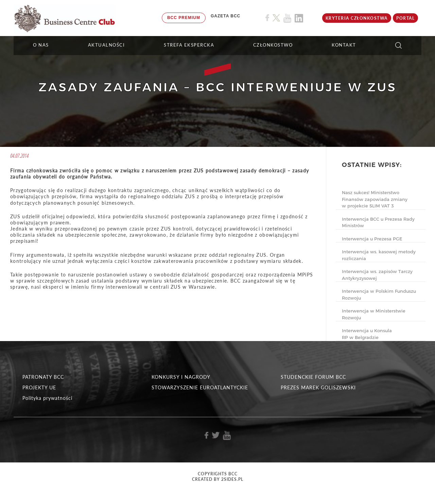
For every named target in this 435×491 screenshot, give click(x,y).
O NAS (41, 45)
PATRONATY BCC (43, 377)
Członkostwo (273, 45)
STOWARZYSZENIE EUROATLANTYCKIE (200, 387)
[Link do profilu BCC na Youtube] (287, 18)
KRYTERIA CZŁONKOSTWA (357, 18)
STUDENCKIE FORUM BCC (313, 377)
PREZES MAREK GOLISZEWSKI (318, 387)
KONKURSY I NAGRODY (181, 377)
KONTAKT (344, 45)
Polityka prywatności (47, 398)
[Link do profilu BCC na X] (276, 18)
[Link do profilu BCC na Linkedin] (299, 18)
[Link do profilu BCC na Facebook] (267, 17)
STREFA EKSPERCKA (189, 45)
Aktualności (106, 45)
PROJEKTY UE (39, 387)
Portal (405, 18)
